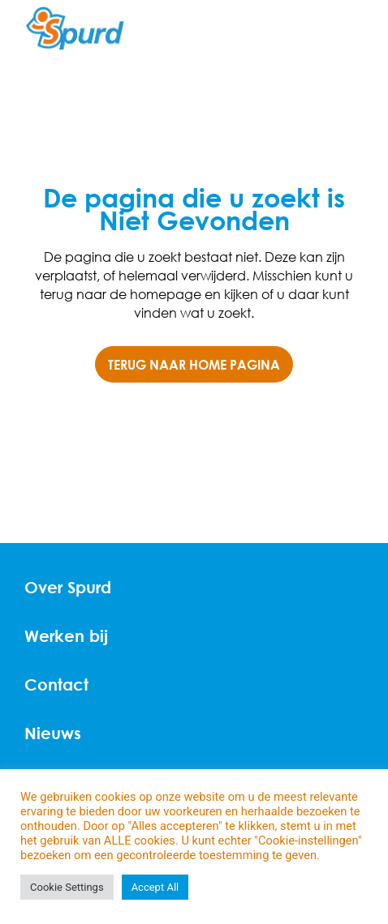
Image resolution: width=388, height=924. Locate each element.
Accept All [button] (155, 887)
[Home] (75, 29)
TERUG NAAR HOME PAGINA (194, 364)
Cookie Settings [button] (67, 887)
